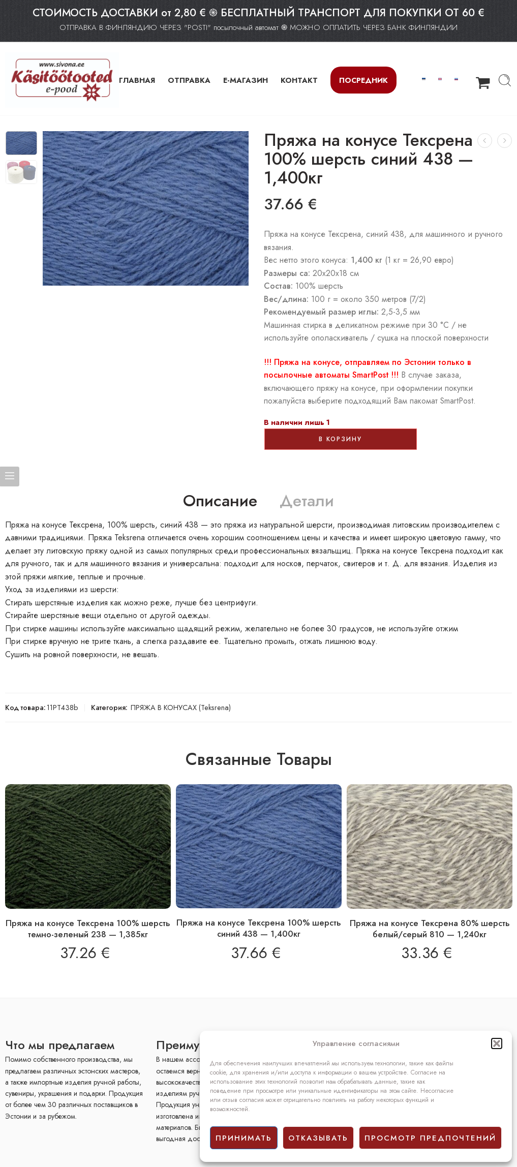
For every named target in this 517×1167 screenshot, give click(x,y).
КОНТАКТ (299, 80)
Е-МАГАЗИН (245, 80)
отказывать (318, 1138)
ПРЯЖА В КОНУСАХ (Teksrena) (181, 707)
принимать (244, 1138)
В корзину (340, 439)
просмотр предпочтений (430, 1138)
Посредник (363, 80)
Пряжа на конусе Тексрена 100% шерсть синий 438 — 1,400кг (258, 928)
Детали (307, 501)
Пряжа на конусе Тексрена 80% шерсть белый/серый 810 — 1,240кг (430, 928)
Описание (220, 501)
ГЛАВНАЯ (137, 80)
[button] (497, 1043)
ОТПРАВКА (189, 80)
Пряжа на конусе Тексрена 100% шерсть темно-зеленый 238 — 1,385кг (88, 928)
